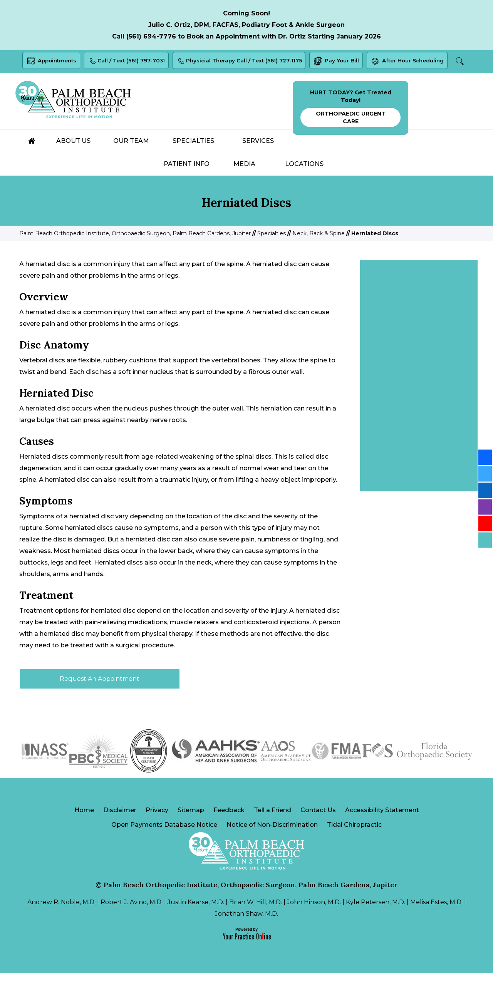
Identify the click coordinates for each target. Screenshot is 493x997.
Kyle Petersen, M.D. (375, 926)
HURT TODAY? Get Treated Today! (350, 130)
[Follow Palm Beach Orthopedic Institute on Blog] (485, 540)
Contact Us (318, 832)
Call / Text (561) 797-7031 (135, 62)
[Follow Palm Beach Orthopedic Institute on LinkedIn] (485, 490)
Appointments (57, 62)
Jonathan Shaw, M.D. (246, 937)
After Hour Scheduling (424, 62)
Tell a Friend (272, 832)
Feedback (229, 832)
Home (84, 832)
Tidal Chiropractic (354, 848)
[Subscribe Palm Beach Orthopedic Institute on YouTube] (485, 523)
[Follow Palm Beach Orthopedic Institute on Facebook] (485, 457)
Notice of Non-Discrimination (272, 848)
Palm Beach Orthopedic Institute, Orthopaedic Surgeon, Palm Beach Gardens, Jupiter (135, 255)
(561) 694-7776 (151, 36)
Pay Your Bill (351, 62)
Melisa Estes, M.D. (436, 926)
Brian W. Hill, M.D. (255, 926)
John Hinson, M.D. (314, 926)
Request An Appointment (99, 701)
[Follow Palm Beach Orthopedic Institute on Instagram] (485, 506)
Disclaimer (119, 832)
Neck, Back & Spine (318, 255)
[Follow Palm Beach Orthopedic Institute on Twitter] (485, 473)
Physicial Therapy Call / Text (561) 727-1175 (251, 62)
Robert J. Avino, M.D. (132, 926)
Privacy (157, 832)
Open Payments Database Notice (164, 848)
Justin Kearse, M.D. (196, 926)
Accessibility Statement (382, 832)
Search (245, 84)
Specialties (271, 255)
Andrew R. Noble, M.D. (61, 926)
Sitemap (191, 832)
